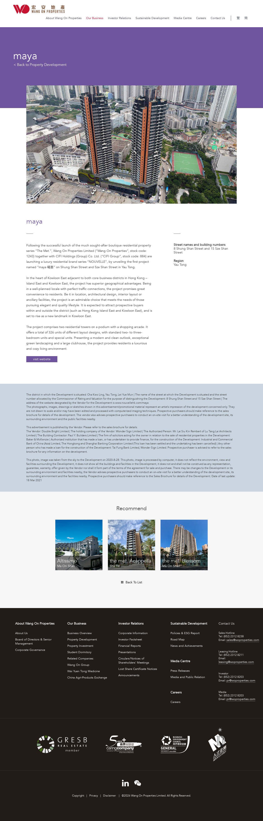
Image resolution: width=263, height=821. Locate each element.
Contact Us (218, 18)
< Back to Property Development (40, 65)
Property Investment (80, 646)
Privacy (93, 795)
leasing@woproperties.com (236, 662)
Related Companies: (80, 658)
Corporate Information (133, 633)
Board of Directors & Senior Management (33, 641)
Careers (201, 18)
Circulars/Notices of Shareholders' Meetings (133, 660)
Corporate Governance (30, 650)
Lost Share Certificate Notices (137, 669)
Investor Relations (119, 18)
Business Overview (79, 633)
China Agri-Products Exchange (87, 677)
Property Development (82, 639)
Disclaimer (110, 795)
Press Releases (180, 671)
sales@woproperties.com (242, 640)
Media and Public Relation (187, 677)
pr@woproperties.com (240, 680)
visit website (42, 359)
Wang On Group (78, 665)
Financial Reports (129, 646)
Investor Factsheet (130, 639)
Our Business (94, 18)
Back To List (134, 582)
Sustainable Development (152, 18)
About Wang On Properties (64, 18)
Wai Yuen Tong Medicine (83, 671)
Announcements (128, 675)
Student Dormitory (79, 652)
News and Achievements (186, 646)
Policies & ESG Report (185, 633)
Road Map (177, 639)
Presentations (127, 652)
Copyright (78, 795)
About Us (21, 633)
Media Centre (183, 18)
